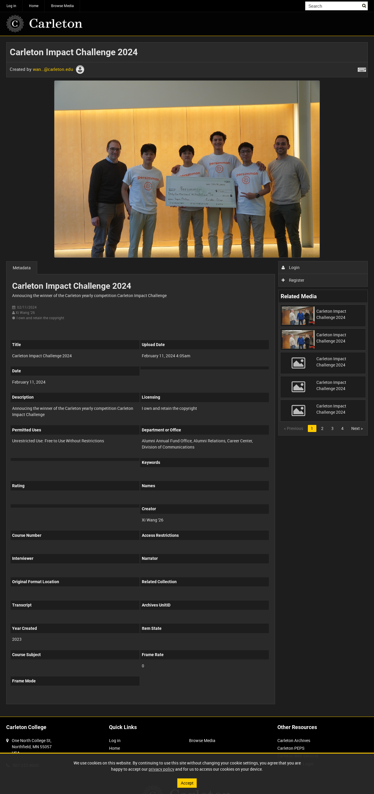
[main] (187, 376)
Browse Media (62, 5)
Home (33, 5)
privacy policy (161, 769)
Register (293, 280)
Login (291, 267)
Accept (187, 783)
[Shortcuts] (362, 68)
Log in (11, 5)
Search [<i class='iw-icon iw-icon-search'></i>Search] (364, 5)
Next (357, 428)
